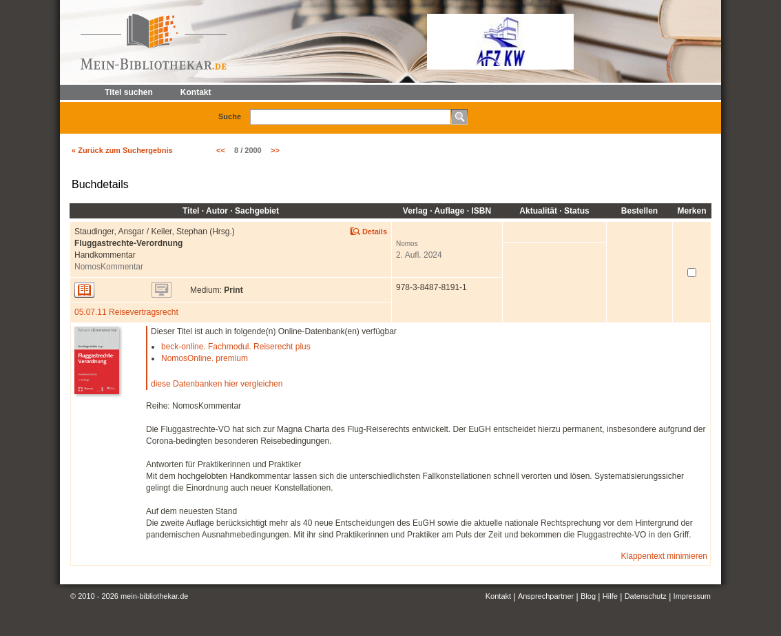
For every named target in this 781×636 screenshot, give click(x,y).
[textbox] (350, 117)
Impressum (692, 596)
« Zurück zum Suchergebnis (122, 150)
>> (275, 150)
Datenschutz (646, 596)
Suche (229, 116)
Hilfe (610, 596)
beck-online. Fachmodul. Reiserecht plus (236, 346)
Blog (588, 596)
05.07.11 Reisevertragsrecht (126, 312)
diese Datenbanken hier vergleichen (216, 384)
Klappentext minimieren (664, 556)
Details (374, 231)
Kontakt (498, 596)
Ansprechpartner (546, 596)
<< (220, 150)
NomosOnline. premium (204, 358)
